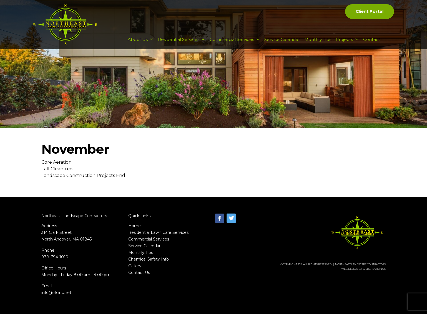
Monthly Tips (317, 39)
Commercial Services (235, 39)
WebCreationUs (374, 268)
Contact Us (139, 272)
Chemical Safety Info (148, 259)
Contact (371, 39)
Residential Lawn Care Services (158, 232)
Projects (347, 39)
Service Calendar (282, 39)
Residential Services (181, 39)
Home (134, 225)
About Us (141, 39)
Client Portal (369, 11)
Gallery (134, 265)
